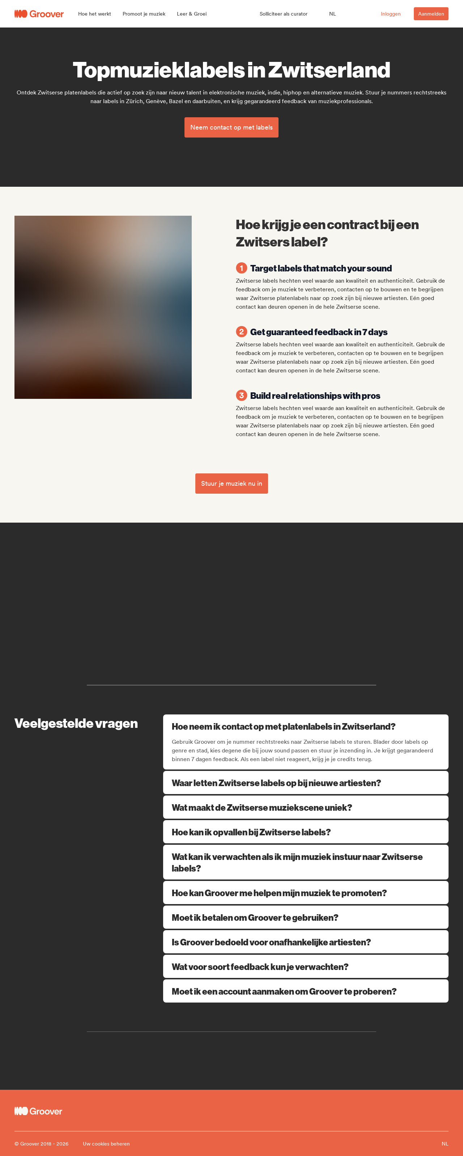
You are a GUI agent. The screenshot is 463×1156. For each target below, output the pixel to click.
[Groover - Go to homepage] (68, 1111)
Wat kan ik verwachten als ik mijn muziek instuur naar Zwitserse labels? (306, 862)
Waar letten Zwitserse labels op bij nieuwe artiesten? (306, 782)
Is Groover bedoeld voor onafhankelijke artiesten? (306, 941)
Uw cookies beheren (106, 1144)
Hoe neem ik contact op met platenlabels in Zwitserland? (306, 726)
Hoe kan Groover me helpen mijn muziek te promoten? (306, 892)
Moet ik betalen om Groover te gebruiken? (306, 917)
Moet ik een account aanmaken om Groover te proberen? (306, 991)
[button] (94, 13)
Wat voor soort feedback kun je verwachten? (306, 966)
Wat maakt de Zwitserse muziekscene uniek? (306, 807)
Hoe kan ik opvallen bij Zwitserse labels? (306, 831)
